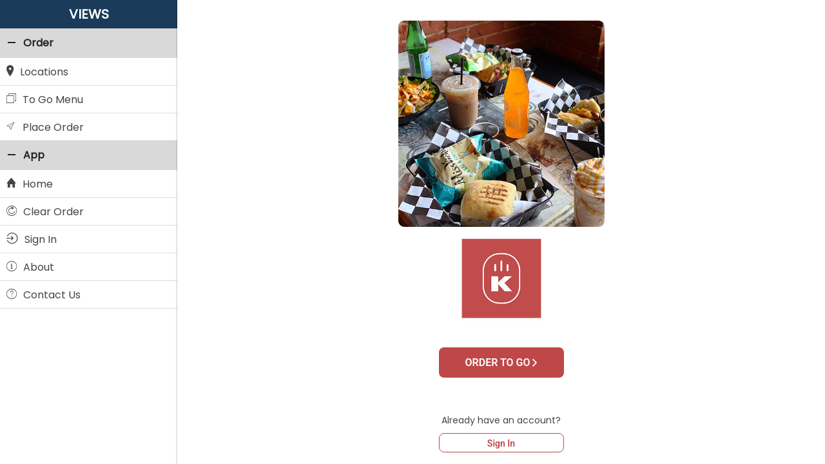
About (30, 266)
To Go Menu (44, 99)
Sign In (501, 443)
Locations (37, 71)
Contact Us (43, 294)
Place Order (45, 126)
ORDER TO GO (501, 362)
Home (29, 183)
